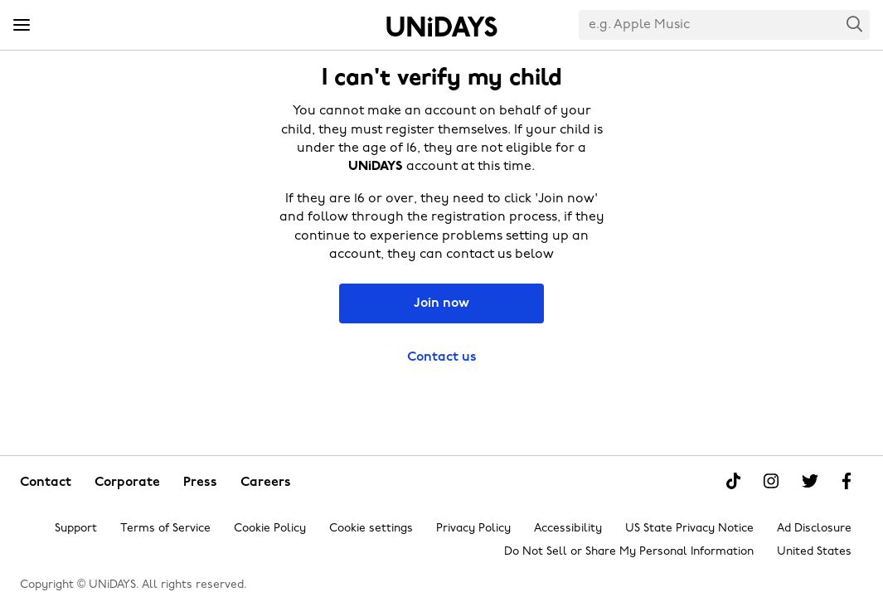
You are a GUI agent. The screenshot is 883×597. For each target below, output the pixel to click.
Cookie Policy (270, 528)
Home (441, 26)
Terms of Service (165, 528)
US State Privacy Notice (689, 528)
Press (200, 482)
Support (76, 528)
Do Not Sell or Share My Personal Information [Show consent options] (629, 552)
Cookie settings (371, 528)
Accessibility (568, 528)
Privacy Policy (473, 528)
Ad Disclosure (814, 528)
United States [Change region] (814, 552)
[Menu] (21, 25)
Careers (265, 482)
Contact (45, 482)
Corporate (127, 482)
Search (855, 23)
